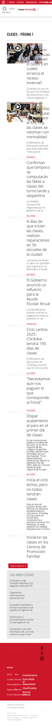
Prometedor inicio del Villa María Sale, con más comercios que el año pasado (22, 633)
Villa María (31, 215)
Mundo (18, 679)
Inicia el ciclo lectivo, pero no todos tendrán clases (37, 489)
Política (18, 684)
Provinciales (32, 323)
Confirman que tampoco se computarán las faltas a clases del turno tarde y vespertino (38, 179)
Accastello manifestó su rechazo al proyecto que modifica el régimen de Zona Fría (21, 608)
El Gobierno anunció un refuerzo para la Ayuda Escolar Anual (38, 291)
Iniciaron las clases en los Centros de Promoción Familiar (37, 547)
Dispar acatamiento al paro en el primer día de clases (37, 425)
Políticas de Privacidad (16, 708)
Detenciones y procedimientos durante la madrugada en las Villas (22, 621)
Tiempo (18, 689)
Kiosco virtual (27, 693)
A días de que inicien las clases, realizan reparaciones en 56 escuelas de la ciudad (38, 238)
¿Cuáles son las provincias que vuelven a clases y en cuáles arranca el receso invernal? (38, 66)
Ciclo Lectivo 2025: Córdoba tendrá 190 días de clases (37, 341)
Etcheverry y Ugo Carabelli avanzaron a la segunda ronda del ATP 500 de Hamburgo (21, 584)
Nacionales (31, 44)
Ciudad (20, 2)
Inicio (12, 2)
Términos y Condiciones (15, 705)
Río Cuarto (31, 474)
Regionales (31, 2)
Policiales (11, 684)
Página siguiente (17, 566)
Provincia (11, 694)
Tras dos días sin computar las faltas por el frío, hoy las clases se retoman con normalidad (38, 122)
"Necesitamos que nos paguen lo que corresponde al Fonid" (38, 390)
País (17, 674)
